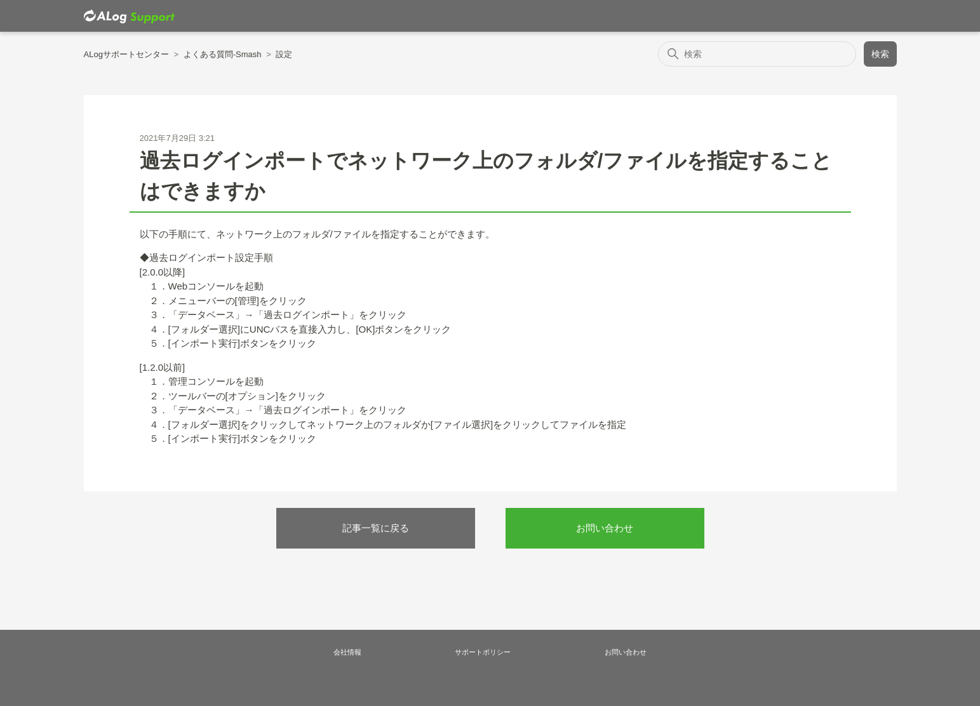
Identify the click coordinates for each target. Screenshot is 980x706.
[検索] (757, 54)
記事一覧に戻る (375, 528)
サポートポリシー (483, 652)
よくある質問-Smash (223, 54)
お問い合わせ (604, 528)
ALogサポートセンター (126, 54)
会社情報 (347, 652)
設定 (284, 54)
